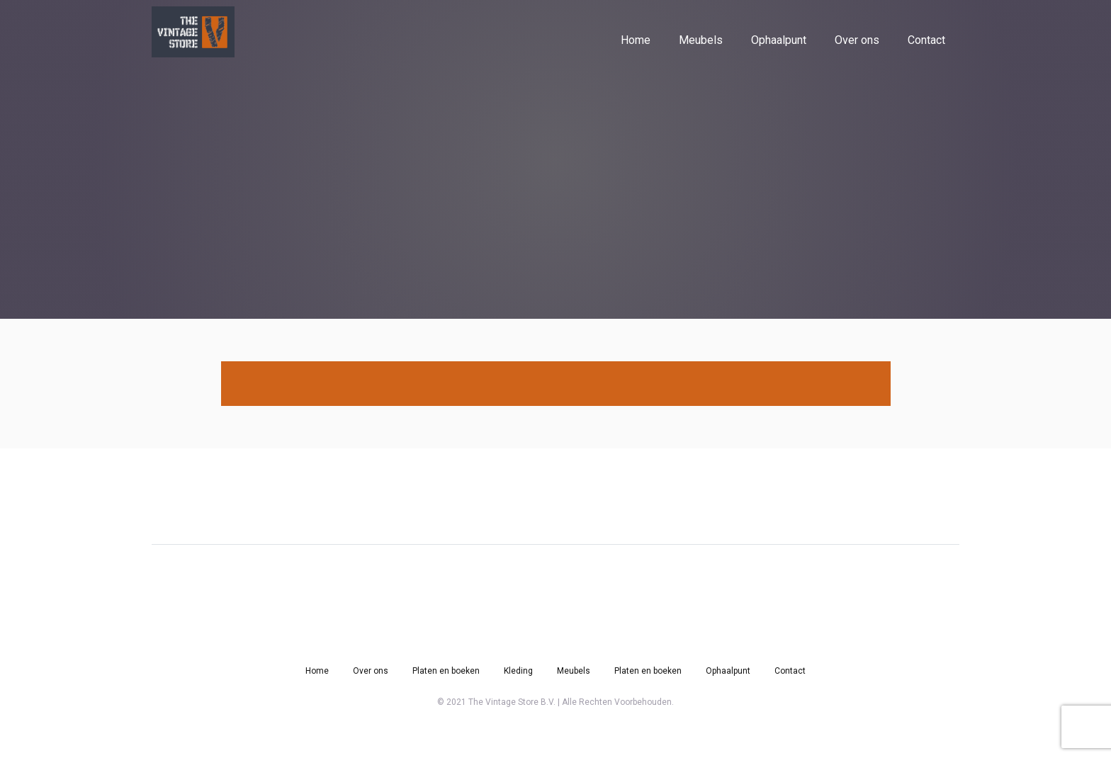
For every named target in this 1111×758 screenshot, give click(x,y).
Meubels (701, 40)
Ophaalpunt (778, 40)
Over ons (857, 40)
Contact (926, 40)
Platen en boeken (446, 671)
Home (635, 40)
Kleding (518, 671)
